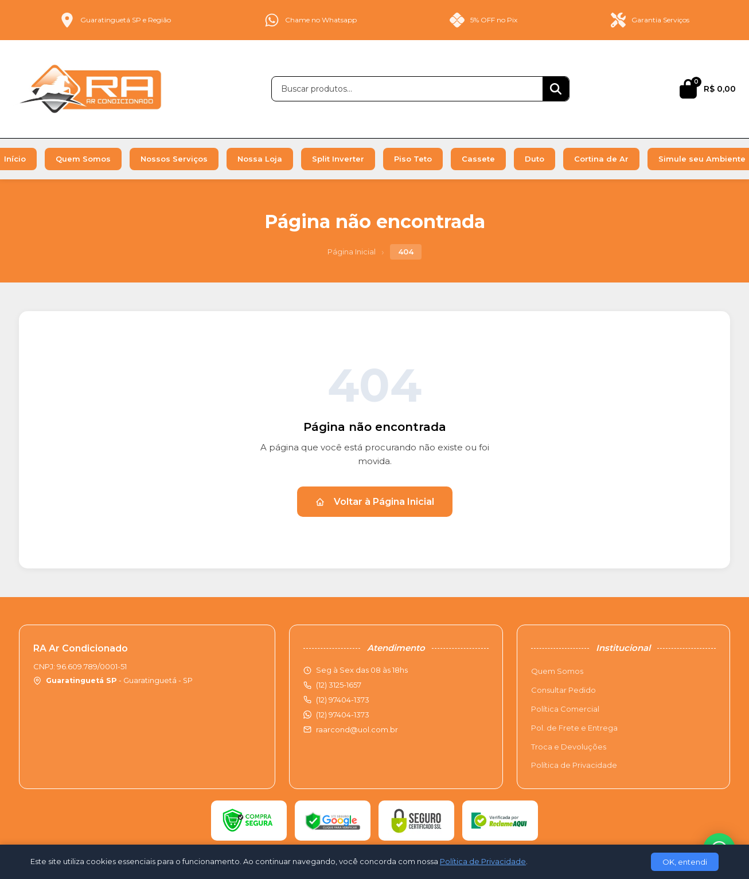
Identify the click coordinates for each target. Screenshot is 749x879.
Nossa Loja (259, 158)
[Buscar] (556, 89)
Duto (534, 158)
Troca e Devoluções (568, 746)
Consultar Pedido (563, 689)
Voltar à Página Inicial (374, 501)
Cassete (478, 158)
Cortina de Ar (601, 158)
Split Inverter (338, 158)
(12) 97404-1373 (342, 714)
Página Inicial (351, 251)
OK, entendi (684, 861)
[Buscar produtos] (407, 89)
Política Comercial (565, 708)
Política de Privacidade (574, 765)
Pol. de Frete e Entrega (574, 727)
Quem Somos (83, 158)
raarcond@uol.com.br (357, 729)
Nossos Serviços (174, 158)
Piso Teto (413, 158)
